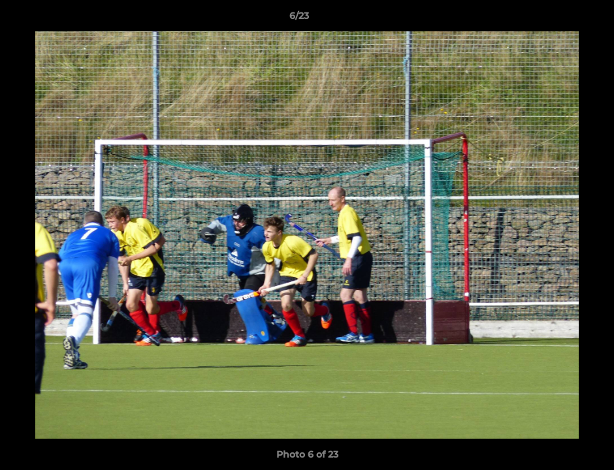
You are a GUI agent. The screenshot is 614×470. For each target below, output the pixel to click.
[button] (559, 19)
